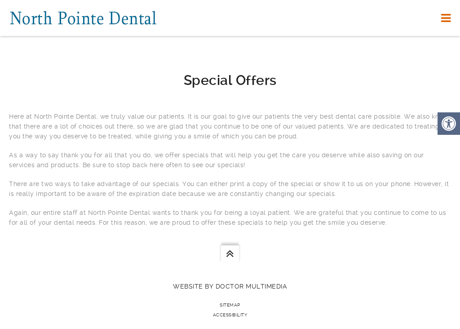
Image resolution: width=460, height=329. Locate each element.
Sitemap (230, 304)
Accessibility (230, 314)
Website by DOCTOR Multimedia (230, 286)
